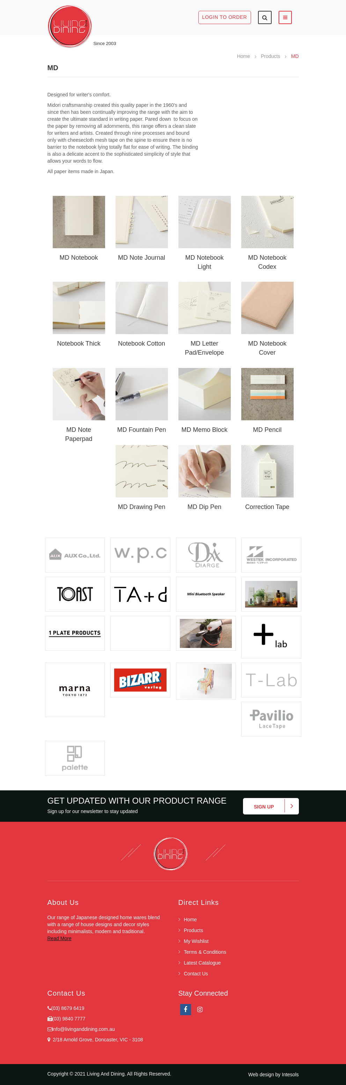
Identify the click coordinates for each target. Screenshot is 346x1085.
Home (244, 56)
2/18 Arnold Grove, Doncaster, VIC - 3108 (96, 1039)
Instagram (199, 1009)
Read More (59, 938)
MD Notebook (78, 257)
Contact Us (196, 973)
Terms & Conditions (205, 952)
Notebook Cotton (141, 343)
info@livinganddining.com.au (83, 1029)
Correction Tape (267, 506)
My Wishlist (196, 941)
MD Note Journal (141, 257)
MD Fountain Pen (141, 429)
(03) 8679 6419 (67, 1008)
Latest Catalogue (202, 963)
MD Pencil (267, 429)
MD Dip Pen (204, 506)
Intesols (290, 1074)
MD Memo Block (204, 429)
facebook (185, 1009)
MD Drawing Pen (141, 506)
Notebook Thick (79, 343)
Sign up (264, 807)
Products (271, 56)
